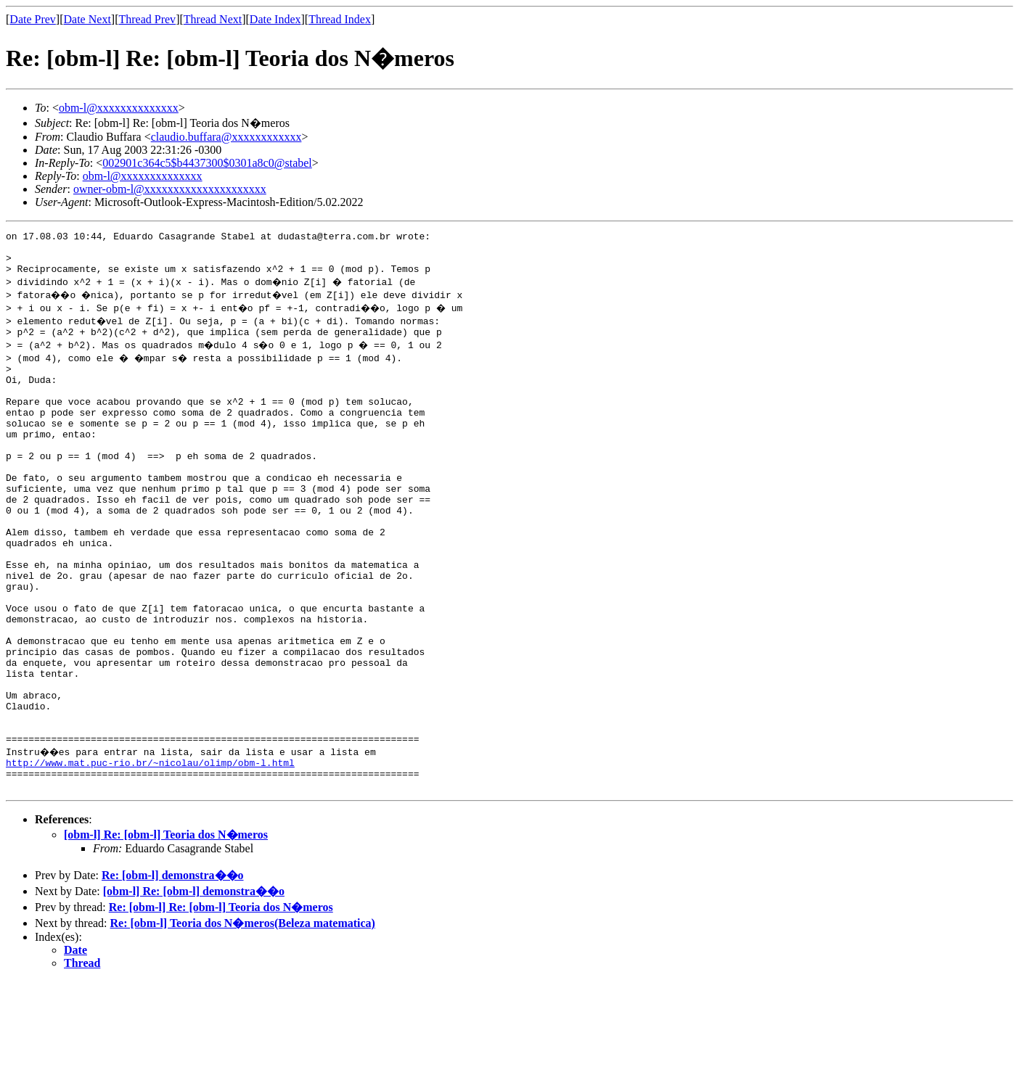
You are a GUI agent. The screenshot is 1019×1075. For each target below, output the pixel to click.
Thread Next (213, 19)
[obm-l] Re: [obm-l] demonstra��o (194, 985)
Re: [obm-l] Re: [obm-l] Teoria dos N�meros (221, 1000)
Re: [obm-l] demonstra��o (173, 969)
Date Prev (32, 19)
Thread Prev (147, 19)
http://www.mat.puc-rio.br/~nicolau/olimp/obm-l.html (150, 851)
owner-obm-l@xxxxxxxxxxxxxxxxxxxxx (169, 189)
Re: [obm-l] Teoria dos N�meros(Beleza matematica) (242, 1016)
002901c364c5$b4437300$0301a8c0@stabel (206, 163)
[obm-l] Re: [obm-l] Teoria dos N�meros (166, 928)
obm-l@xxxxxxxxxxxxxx (119, 108)
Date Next (87, 19)
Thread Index (339, 19)
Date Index (275, 19)
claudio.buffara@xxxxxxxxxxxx (226, 137)
